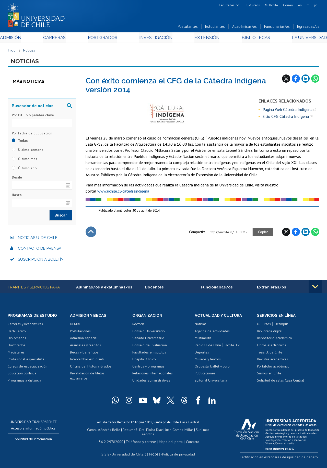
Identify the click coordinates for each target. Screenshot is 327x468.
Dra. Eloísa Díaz (150, 431)
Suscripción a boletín (41, 261)
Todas (20, 142)
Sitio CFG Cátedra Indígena (286, 118)
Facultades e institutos (149, 354)
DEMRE (75, 326)
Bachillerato (17, 333)
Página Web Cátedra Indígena (287, 111)
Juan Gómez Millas (177, 431)
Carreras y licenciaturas (25, 326)
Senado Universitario (148, 340)
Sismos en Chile (269, 375)
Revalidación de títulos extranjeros (87, 378)
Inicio (12, 51)
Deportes (202, 354)
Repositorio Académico (274, 340)
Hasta (17, 197)
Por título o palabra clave (33, 117)
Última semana (27, 151)
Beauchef (130, 431)
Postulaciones (80, 333)
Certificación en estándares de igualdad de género (283, 459)
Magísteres (16, 354)
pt (315, 5)
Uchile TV (232, 347)
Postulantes (188, 27)
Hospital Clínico (144, 361)
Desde (17, 179)
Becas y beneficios (84, 354)
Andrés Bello (112, 431)
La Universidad (300, 38)
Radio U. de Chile (208, 347)
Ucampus (281, 326)
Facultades (227, 5)
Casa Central (189, 424)
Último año (24, 170)
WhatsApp (315, 80)
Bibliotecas (249, 38)
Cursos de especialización (27, 368)
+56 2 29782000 (112, 442)
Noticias (29, 51)
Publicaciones (205, 375)
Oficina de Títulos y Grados (90, 368)
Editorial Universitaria (211, 382)
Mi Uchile (271, 5)
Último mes (24, 160)
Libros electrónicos (271, 347)
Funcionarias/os (277, 27)
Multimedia (203, 340)
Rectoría (138, 326)
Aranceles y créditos (85, 347)
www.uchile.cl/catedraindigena (123, 193)
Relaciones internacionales (152, 375)
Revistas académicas (272, 361)
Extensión (204, 38)
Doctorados (16, 347)
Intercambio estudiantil (87, 361)
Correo (288, 5)
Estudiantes (215, 27)
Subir (91, 233)
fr (308, 5)
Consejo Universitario (148, 333)
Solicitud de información (33, 441)
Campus (95, 431)
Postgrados (105, 38)
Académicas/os (244, 27)
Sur (196, 431)
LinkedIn (305, 80)
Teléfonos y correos (140, 442)
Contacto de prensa (39, 250)
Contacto (188, 442)
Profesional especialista (26, 361)
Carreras (60, 38)
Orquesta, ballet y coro (212, 368)
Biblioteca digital (270, 333)
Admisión (19, 38)
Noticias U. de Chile (37, 239)
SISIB (108, 454)
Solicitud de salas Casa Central (280, 382)
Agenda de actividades (212, 333)
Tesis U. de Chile (269, 354)
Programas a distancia (24, 382)
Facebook (296, 80)
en (300, 5)
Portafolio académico (273, 368)
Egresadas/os (308, 27)
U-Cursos (253, 5)
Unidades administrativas (151, 382)
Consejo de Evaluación (149, 347)
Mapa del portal (168, 442)
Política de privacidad (176, 454)
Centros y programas (148, 368)
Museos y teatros (208, 361)
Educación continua (22, 375)
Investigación (155, 38)
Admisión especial (84, 340)
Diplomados (17, 340)
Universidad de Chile (128, 454)
